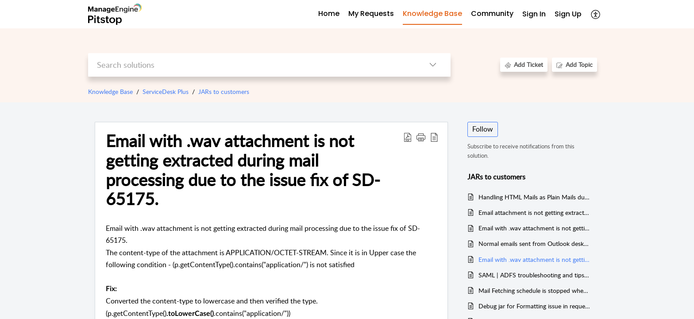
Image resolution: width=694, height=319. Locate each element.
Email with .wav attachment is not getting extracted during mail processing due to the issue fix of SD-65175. (534, 259)
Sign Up (568, 14)
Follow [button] (482, 129)
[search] (251, 65)
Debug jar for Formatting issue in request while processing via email (534, 306)
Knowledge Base (110, 91)
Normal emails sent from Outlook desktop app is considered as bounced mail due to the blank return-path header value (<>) (534, 243)
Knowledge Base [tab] (432, 13)
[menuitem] (534, 14)
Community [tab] (492, 13)
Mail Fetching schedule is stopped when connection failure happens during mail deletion (534, 290)
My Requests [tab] (371, 13)
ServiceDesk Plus (166, 91)
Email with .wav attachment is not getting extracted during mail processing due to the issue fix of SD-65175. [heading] (243, 170)
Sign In (534, 14)
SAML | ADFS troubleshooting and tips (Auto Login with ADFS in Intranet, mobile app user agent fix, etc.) (534, 275)
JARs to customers (223, 91)
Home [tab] (328, 13)
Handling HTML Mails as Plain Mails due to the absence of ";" (534, 197)
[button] (596, 14)
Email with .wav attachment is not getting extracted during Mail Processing (534, 228)
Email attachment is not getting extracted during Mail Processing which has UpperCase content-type (534, 212)
